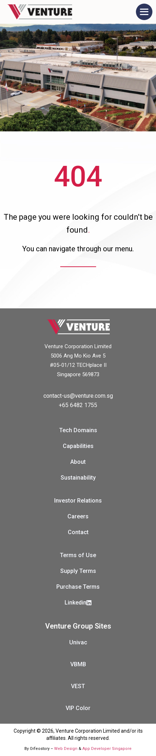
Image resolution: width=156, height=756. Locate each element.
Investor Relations (78, 500)
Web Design (65, 748)
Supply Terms (78, 571)
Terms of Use (78, 555)
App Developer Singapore (107, 748)
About (78, 461)
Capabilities (78, 446)
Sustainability (78, 477)
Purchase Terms (78, 586)
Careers (78, 516)
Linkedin (78, 602)
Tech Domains (78, 430)
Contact (78, 532)
